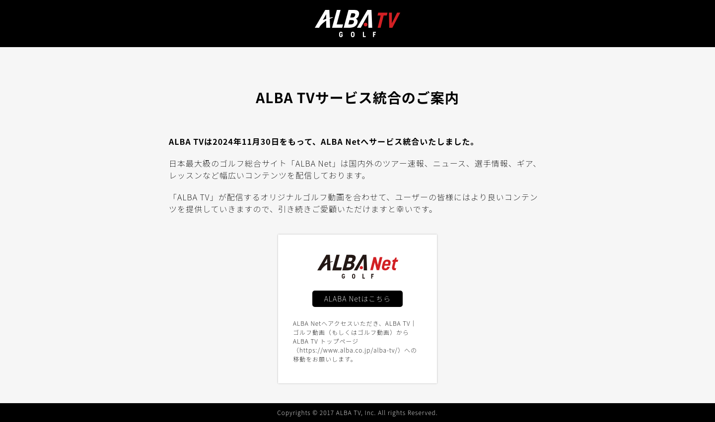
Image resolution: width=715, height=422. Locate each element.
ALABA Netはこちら (357, 298)
